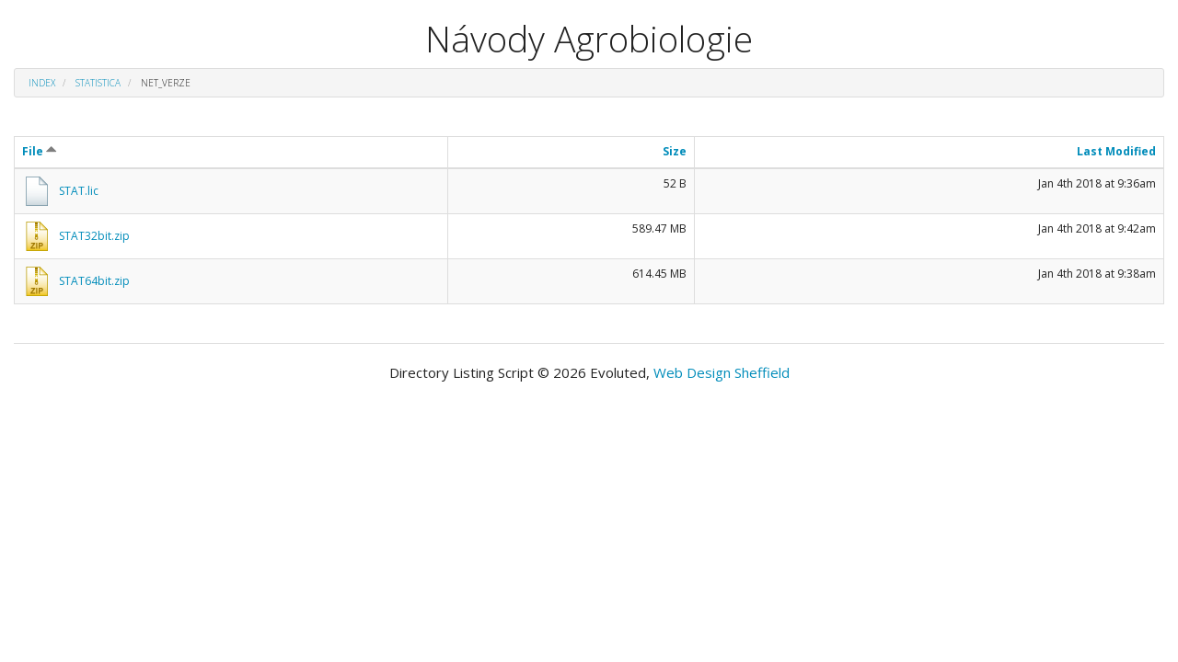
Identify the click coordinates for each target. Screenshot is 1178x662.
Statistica (98, 82)
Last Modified (1116, 151)
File (39, 151)
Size (675, 151)
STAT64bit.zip (94, 281)
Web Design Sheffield (721, 372)
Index (42, 82)
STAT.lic (78, 191)
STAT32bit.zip (94, 236)
